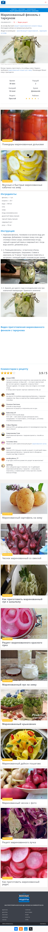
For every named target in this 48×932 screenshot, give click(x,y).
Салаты (27, 917)
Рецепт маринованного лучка (19, 842)
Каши (27, 914)
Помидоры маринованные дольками (23, 144)
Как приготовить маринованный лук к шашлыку (22, 600)
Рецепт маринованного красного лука (22, 643)
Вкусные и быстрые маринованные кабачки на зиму (22, 186)
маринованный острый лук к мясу (20, 70)
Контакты (43, 923)
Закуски (4, 914)
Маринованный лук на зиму (19, 684)
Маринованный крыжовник (19, 724)
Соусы (4, 919)
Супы (26, 919)
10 (14, 22)
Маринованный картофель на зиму (22, 517)
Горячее (27, 910)
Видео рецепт (23, 22)
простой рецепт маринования (27, 31)
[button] (45, 2)
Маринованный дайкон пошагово (21, 763)
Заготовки (28, 912)
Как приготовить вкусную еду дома (3, 2)
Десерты (4, 912)
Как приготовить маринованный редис (20, 883)
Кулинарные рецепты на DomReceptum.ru (24, 897)
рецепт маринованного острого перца (28, 26)
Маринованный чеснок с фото (19, 803)
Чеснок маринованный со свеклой (21, 558)
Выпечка (5, 910)
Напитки (5, 917)
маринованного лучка (39, 444)
